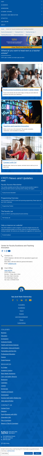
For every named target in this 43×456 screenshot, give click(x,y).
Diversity (21, 314)
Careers (3, 386)
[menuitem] (7, 32)
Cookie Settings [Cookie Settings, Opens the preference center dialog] (5, 453)
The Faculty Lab (6, 217)
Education (4, 336)
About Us (28, 34)
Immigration (5, 395)
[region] (21, 451)
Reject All (37, 453)
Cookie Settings (21, 323)
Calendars (4, 383)
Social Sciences (5, 360)
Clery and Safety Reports (9, 377)
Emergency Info (6, 417)
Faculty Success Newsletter (9, 192)
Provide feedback (6, 235)
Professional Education (8, 354)
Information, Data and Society (10, 348)
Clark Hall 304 (8, 270)
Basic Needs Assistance (8, 373)
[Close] (41, 448)
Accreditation (21, 308)
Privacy (21, 320)
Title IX (21, 311)
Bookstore (4, 380)
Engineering (4, 339)
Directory (4, 411)
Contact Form (5, 408)
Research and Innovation (9, 15)
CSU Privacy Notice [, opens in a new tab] (11, 450)
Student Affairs (6, 11)
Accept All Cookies (28, 453)
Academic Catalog (6, 370)
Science (3, 357)
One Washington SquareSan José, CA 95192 (9, 437)
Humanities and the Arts (8, 351)
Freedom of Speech (7, 392)
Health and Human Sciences (10, 345)
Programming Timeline (7, 206)
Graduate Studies (6, 342)
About (3, 25)
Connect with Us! (9, 162)
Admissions (4, 8)
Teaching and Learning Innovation (16, 126)
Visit (2, 1)
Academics (4, 5)
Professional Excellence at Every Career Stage (21, 90)
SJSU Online (4, 21)
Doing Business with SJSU (9, 414)
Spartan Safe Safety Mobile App (11, 398)
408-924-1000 (6, 439)
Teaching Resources (6, 34)
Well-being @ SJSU (7, 401)
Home (2, 29)
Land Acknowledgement (21, 317)
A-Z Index (4, 367)
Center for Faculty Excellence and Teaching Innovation (19, 29)
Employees (4, 389)
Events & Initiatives (18, 34)
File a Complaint (6, 420)
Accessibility (21, 305)
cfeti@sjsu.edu (12, 263)
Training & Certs (19, 32)
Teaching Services (30, 32)
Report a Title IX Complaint (9, 423)
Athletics (4, 18)
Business (3, 333)
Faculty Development (6, 32)
